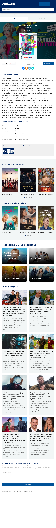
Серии (25, 491)
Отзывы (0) (24, 15)
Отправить (28, 484)
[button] (24, 197)
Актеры (34, 15)
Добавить (29, 63)
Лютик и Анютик (18, 491)
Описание (5, 15)
